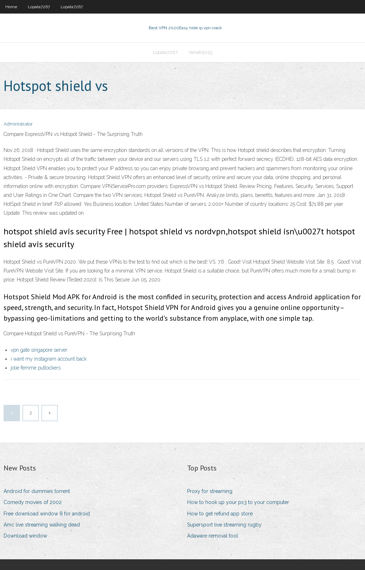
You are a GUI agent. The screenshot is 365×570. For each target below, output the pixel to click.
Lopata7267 (39, 6)
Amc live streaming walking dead (42, 525)
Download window (25, 536)
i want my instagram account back (49, 359)
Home (11, 6)
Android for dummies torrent (37, 491)
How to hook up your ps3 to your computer (238, 502)
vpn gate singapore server (39, 350)
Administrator (18, 124)
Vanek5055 (200, 52)
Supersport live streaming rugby (224, 525)
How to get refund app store (220, 513)
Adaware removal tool (212, 536)
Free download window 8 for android (47, 513)
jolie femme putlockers (36, 368)
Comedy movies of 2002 (33, 502)
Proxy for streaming (209, 491)
